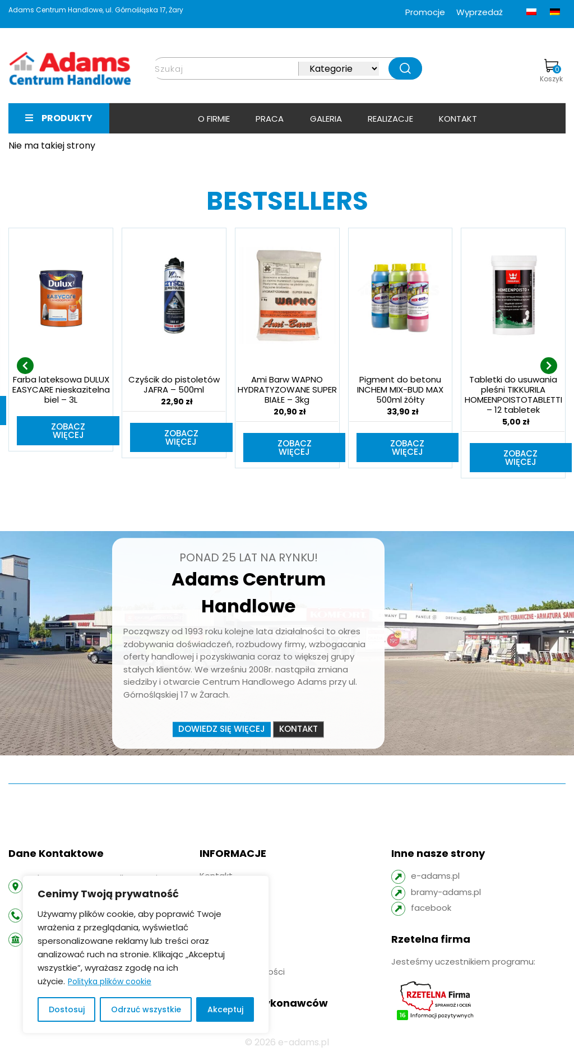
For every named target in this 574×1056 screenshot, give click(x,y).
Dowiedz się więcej (221, 730)
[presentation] (25, 366)
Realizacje (390, 118)
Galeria (326, 118)
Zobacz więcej (68, 431)
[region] (145, 954)
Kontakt (458, 118)
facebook (431, 909)
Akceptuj (225, 1009)
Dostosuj (67, 1009)
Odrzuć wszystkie (146, 1009)
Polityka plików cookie (109, 981)
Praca (270, 118)
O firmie (214, 118)
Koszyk (551, 71)
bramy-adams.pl (446, 893)
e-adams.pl (435, 877)
